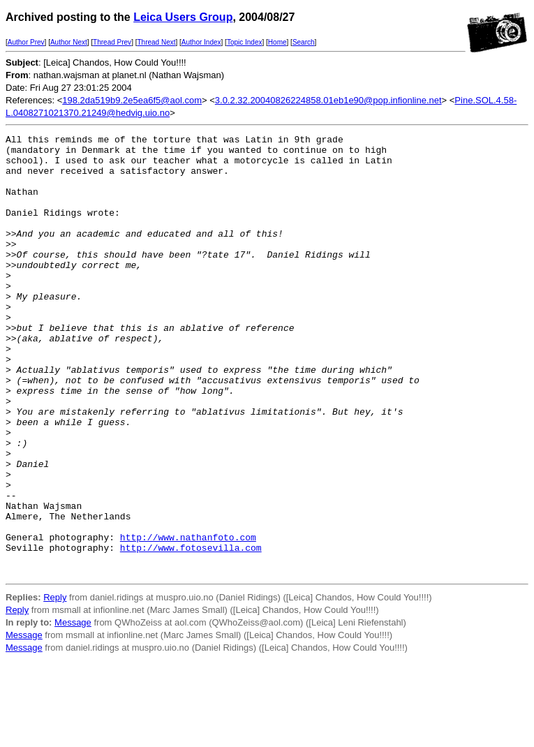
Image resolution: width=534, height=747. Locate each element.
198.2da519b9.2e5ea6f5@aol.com (132, 100)
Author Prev (26, 42)
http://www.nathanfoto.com (188, 618)
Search (303, 42)
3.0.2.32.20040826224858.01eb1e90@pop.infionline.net (328, 100)
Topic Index (244, 42)
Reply (54, 685)
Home (277, 42)
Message (72, 710)
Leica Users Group (182, 17)
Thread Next (156, 42)
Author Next (68, 42)
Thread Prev (112, 42)
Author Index (201, 42)
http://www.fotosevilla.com (191, 631)
